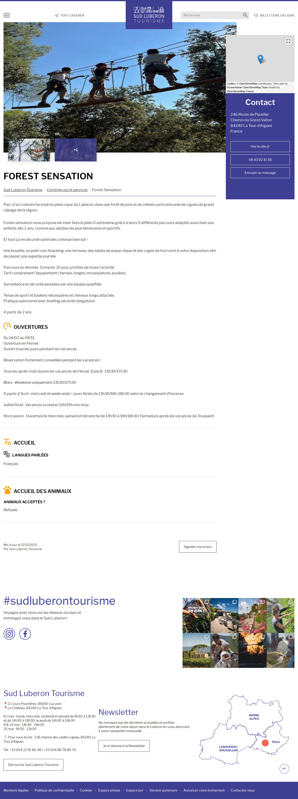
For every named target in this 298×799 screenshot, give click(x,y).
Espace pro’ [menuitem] (135, 790)
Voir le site (258, 146)
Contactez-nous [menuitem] (243, 790)
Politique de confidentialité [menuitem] (54, 790)
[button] (288, 41)
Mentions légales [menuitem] (16, 790)
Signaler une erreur (198, 547)
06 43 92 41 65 (260, 160)
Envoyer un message (260, 173)
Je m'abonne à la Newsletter (124, 746)
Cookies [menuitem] (86, 790)
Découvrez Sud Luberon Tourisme (33, 765)
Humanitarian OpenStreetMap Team (247, 87)
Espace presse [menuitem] (109, 790)
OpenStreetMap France (240, 91)
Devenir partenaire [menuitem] (163, 790)
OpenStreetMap (248, 83)
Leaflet (231, 83)
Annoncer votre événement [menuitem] (204, 790)
